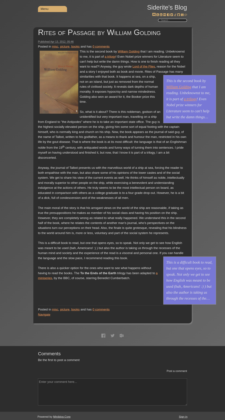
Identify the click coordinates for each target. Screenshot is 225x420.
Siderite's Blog (167, 7)
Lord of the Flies (144, 66)
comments (101, 46)
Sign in (183, 416)
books (75, 46)
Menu (45, 9)
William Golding (128, 51)
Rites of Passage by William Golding (99, 32)
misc (55, 46)
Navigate (44, 314)
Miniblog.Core (61, 416)
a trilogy (110, 56)
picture (64, 46)
